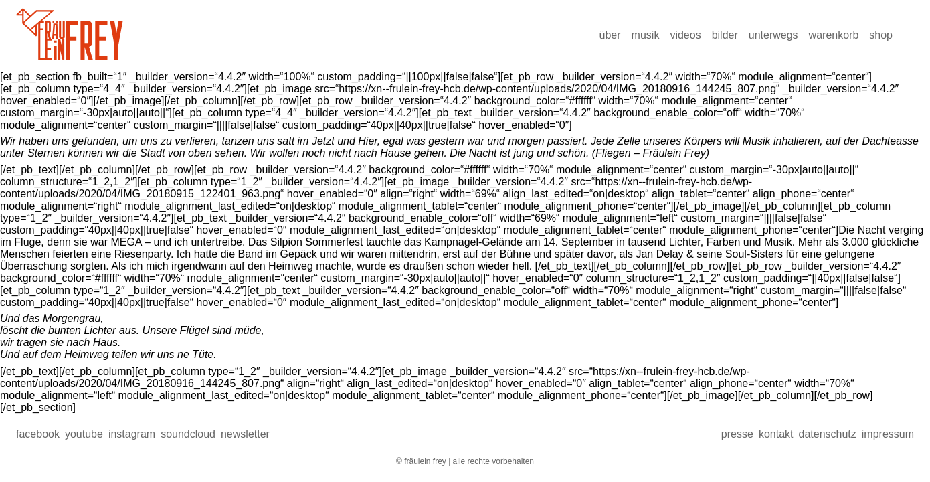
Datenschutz (827, 434)
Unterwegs (773, 35)
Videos (685, 35)
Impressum (888, 434)
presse (737, 434)
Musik (646, 35)
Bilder (725, 35)
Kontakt (776, 434)
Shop (881, 35)
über (610, 35)
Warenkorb (834, 35)
